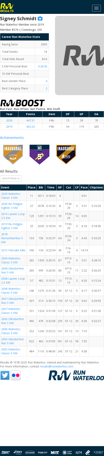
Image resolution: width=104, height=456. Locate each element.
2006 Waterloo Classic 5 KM (10, 331)
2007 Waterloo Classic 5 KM (10, 311)
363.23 (30, 126)
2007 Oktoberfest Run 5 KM (12, 301)
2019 (9, 126)
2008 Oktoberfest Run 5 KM (12, 270)
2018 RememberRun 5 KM (12, 238)
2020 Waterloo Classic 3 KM (10, 196)
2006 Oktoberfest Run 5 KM (12, 321)
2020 (9, 120)
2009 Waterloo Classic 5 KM (10, 260)
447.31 (30, 120)
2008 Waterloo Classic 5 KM (10, 290)
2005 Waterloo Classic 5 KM (10, 351)
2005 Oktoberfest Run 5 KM (12, 341)
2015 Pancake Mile (13, 250)
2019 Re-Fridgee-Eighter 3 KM (12, 226)
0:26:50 (42, 66)
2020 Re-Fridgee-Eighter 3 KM (12, 206)
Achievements (12, 137)
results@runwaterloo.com (56, 366)
